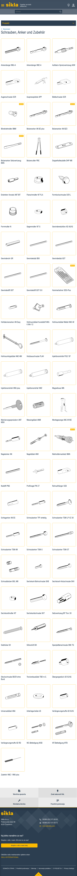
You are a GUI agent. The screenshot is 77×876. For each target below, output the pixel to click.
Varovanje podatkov (44, 868)
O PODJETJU (57, 868)
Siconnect (5, 29)
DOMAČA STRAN (8, 868)
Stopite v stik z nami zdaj (19, 845)
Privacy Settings (69, 868)
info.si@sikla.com (49, 826)
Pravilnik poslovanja (22, 868)
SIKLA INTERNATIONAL (10, 857)
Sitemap (33, 868)
